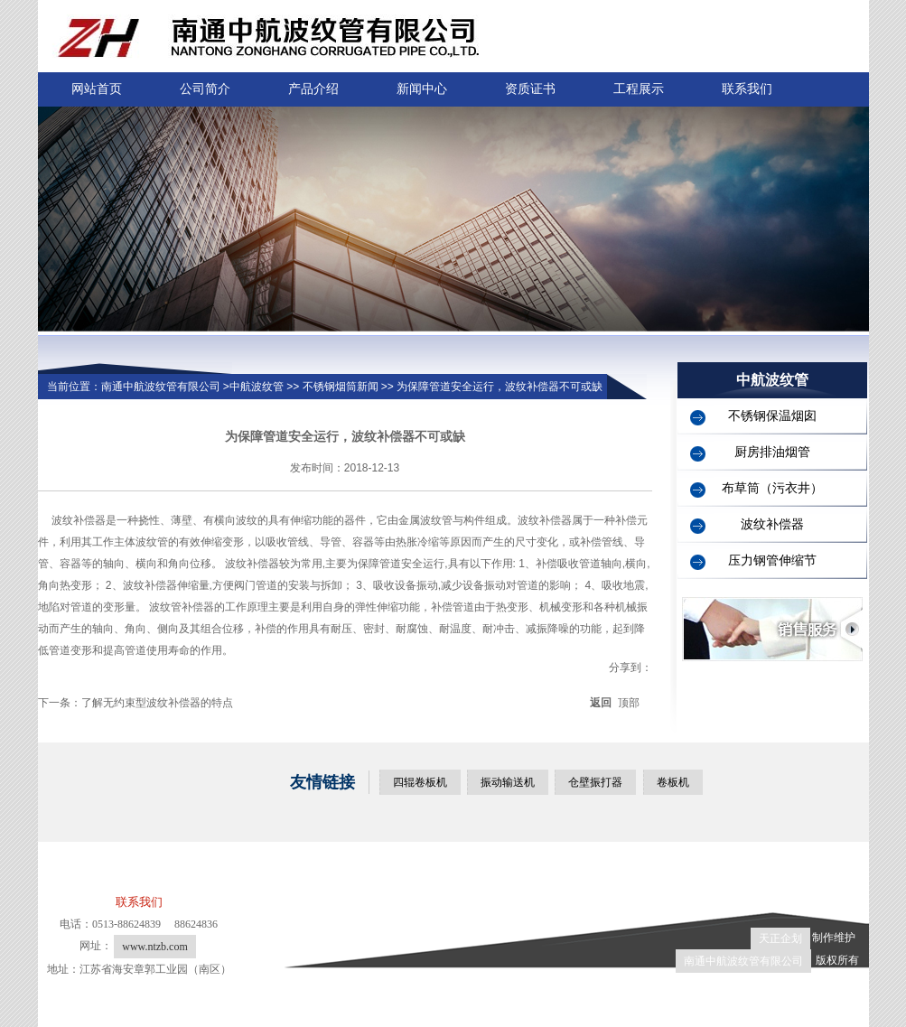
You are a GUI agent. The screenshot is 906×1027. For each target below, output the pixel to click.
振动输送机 (508, 782)
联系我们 (747, 89)
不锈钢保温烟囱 (772, 416)
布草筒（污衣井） (772, 488)
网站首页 (96, 89)
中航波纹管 (256, 386)
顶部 (629, 702)
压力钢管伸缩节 (772, 560)
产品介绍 (313, 89)
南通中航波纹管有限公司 (743, 961)
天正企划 (780, 938)
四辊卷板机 (420, 782)
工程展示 (638, 89)
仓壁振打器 (595, 782)
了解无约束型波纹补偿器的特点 (157, 702)
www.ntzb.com (155, 946)
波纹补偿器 (772, 524)
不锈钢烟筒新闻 (340, 386)
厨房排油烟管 (772, 452)
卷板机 (673, 782)
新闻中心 (422, 89)
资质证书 (530, 89)
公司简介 (205, 89)
